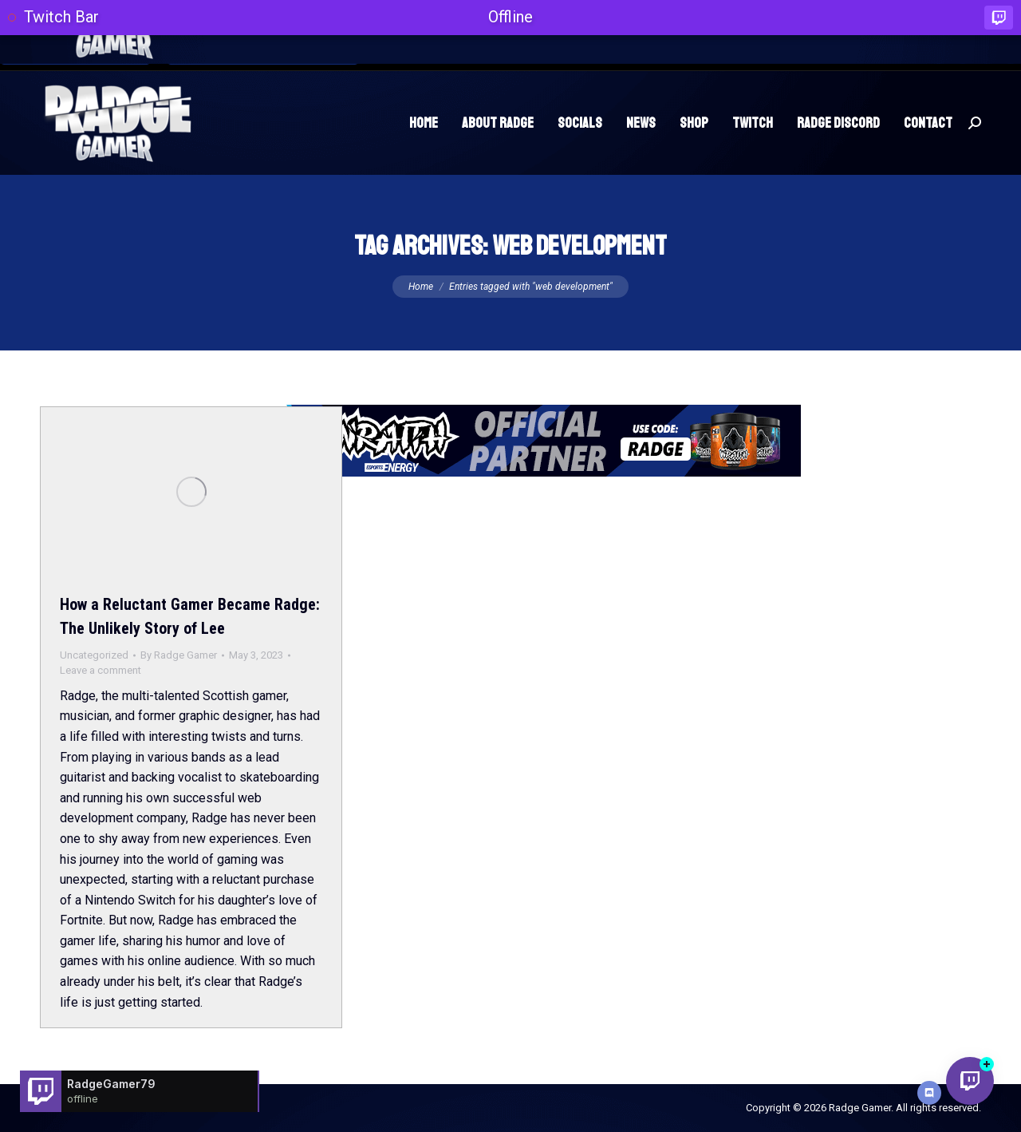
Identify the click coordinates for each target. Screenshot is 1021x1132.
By (178, 655)
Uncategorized (94, 655)
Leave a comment (100, 670)
